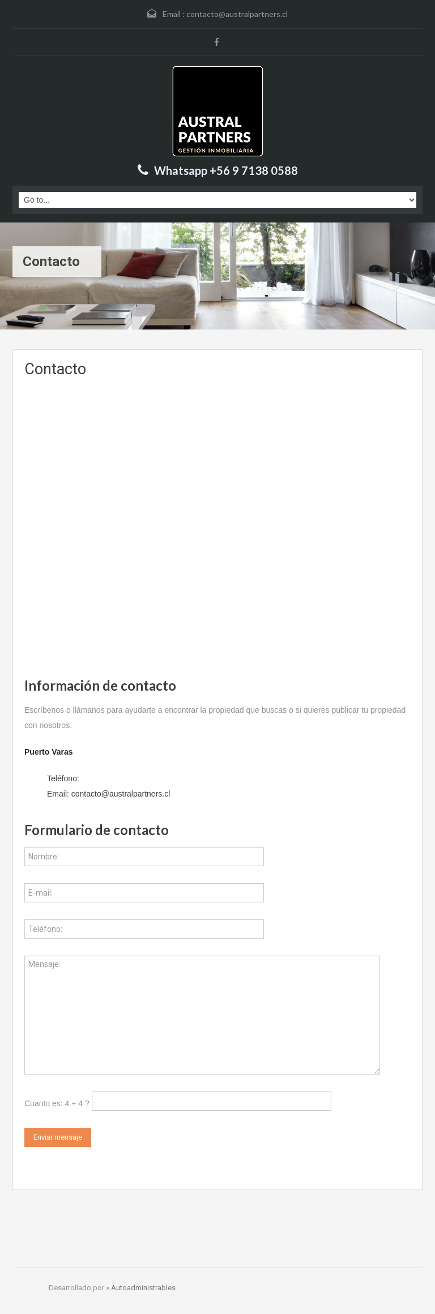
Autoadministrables (143, 1287)
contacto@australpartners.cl (237, 14)
